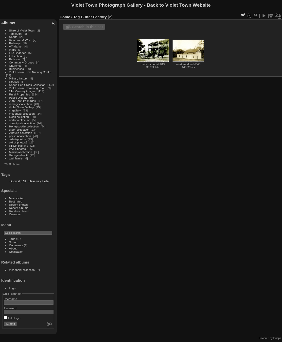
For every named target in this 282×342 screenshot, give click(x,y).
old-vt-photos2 (18, 142)
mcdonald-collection (22, 113)
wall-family (16, 158)
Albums (8, 23)
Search (13, 242)
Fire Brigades (17, 52)
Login (12, 288)
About (13, 248)
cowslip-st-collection (22, 123)
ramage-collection (20, 104)
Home (65, 17)
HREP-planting (18, 145)
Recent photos (18, 204)
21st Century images (22, 91)
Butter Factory (94, 17)
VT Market (15, 46)
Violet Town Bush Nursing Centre (30, 72)
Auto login (12, 318)
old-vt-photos (17, 139)
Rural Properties (19, 94)
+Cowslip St (17, 181)
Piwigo (277, 338)
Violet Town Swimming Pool (27, 88)
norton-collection (19, 120)
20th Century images (22, 100)
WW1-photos (17, 148)
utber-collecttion (19, 129)
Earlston (14, 59)
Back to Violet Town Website (179, 5)
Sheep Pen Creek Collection (27, 84)
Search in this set (87, 27)
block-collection (19, 116)
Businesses (16, 68)
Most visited (16, 198)
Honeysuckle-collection (24, 126)
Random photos (19, 211)
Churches (15, 65)
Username (10, 298)
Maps (12, 49)
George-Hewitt (18, 155)
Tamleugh (15, 33)
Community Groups (21, 62)
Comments (16, 245)
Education (15, 56)
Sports (13, 36)
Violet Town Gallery (21, 107)
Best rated (15, 201)
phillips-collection (20, 136)
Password (10, 308)
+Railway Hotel (38, 181)
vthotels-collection (20, 132)
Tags (12, 238)
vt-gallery (15, 110)
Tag (76, 17)
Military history (18, 78)
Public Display (18, 97)
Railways (15, 43)
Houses (14, 81)
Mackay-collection (20, 152)
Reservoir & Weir (20, 40)
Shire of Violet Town (22, 30)
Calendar (15, 214)
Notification (16, 251)
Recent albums (18, 207)
